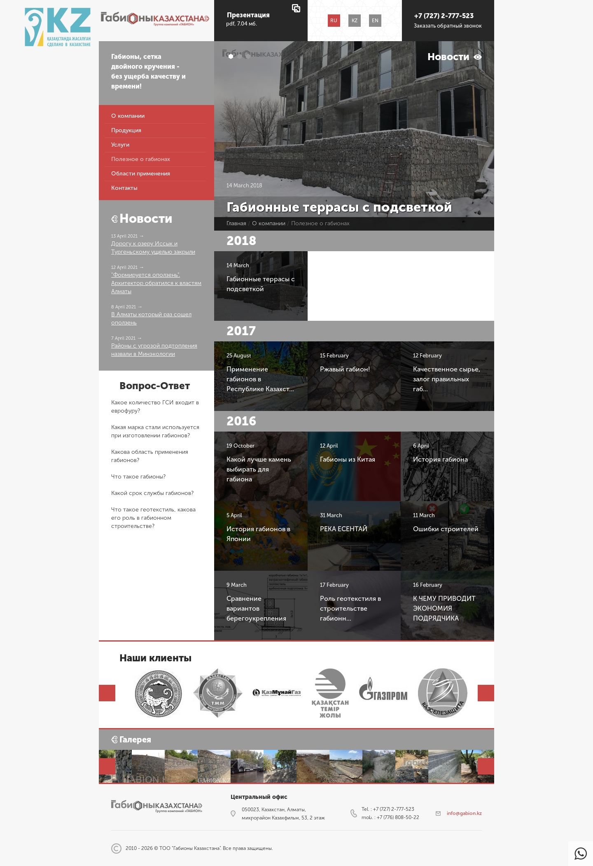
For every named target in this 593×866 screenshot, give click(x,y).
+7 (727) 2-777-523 (444, 16)
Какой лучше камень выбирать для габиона (258, 469)
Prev (107, 693)
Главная (236, 223)
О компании (128, 116)
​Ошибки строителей (446, 529)
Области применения (140, 174)
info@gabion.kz (464, 813)
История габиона (440, 459)
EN (375, 20)
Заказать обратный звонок (448, 26)
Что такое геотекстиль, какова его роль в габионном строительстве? (153, 518)
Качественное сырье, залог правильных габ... (446, 379)
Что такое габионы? (138, 476)
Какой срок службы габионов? (152, 493)
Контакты (124, 188)
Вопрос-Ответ (154, 386)
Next (486, 693)
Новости (146, 218)
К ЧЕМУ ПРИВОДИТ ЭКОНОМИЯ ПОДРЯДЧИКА (444, 608)
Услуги (120, 145)
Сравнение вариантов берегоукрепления (256, 608)
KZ (354, 20)
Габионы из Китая (347, 459)
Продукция (126, 131)
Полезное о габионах (140, 159)
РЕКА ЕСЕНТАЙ (343, 529)
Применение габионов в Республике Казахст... (260, 379)
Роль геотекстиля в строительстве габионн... (350, 608)
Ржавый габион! (345, 369)
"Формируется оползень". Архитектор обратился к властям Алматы (156, 283)
